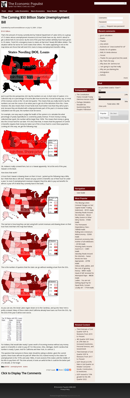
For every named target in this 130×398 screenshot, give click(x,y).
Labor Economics (22, 11)
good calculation (106, 35)
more (126, 78)
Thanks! (103, 41)
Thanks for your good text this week (113, 58)
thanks (102, 38)
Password (102, 22)
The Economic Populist (25, 3)
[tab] (103, 113)
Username (103, 18)
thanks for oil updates (108, 49)
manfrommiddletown (18, 28)
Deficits (103, 75)
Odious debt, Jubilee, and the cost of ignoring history (84, 268)
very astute (104, 44)
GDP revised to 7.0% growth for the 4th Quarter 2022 (84, 376)
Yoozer (102, 55)
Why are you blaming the (109, 69)
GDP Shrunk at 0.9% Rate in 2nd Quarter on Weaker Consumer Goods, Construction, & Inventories (85, 367)
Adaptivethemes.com (73, 395)
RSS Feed (63, 11)
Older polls (102, 106)
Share (59, 370)
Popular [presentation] (103, 113)
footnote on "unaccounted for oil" (113, 47)
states (25, 366)
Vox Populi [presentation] (104, 118)
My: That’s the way (107, 61)
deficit (7, 366)
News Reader (52, 11)
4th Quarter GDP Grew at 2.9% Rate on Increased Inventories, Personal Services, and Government (85, 344)
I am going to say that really (110, 66)
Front (4, 11)
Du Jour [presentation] (113, 113)
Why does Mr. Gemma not (110, 64)
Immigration (104, 72)
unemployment (16, 366)
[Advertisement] (84, 50)
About (10, 11)
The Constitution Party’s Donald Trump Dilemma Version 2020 (85, 96)
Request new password (115, 26)
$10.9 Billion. (5, 31)
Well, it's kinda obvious (108, 52)
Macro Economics (38, 11)
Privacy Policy (65, 389)
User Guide (81, 193)
